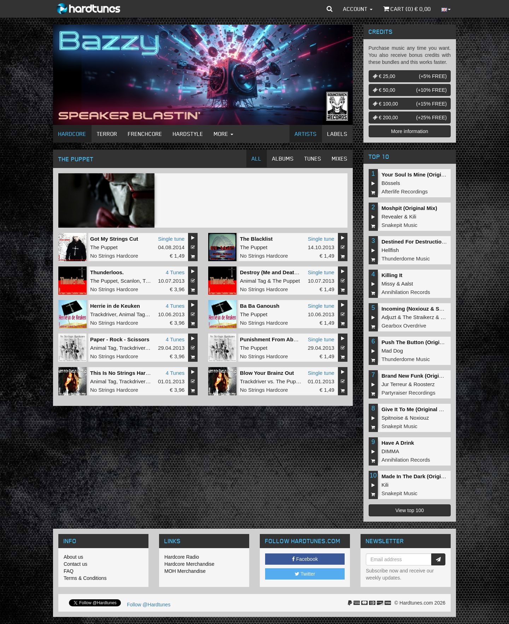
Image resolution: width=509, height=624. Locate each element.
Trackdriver (103, 314)
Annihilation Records (405, 292)
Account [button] (358, 8)
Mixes (339, 158)
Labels (337, 133)
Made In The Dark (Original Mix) (421, 476)
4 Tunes (175, 272)
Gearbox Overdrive (403, 326)
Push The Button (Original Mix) (420, 342)
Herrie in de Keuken (115, 306)
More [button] (223, 133)
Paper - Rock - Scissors (120, 339)
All (257, 158)
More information (409, 131)
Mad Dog (392, 351)
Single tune (171, 239)
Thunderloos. (107, 272)
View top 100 (409, 510)
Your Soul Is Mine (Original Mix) (421, 175)
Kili (412, 217)
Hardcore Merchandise (189, 564)
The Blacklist (256, 239)
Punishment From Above (271, 339)
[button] (329, 9)
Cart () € (407, 8)
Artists (306, 133)
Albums (283, 158)
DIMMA (390, 451)
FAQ (69, 571)
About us (73, 557)
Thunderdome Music (405, 259)
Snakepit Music (399, 225)
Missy (388, 284)
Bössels (390, 183)
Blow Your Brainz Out (267, 373)
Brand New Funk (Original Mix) (419, 376)
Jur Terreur (394, 384)
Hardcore (72, 133)
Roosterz (424, 384)
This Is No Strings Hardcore (125, 373)
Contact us (75, 564)
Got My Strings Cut (114, 239)
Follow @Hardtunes (148, 604)
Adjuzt (388, 317)
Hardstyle (188, 133)
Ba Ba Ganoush (260, 306)
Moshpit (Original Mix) (409, 208)
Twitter (305, 574)
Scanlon (130, 281)
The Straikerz (418, 317)
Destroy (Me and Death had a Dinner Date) (293, 272)
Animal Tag (253, 281)
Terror (107, 133)
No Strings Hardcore (114, 256)
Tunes (312, 158)
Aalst (407, 284)
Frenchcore (145, 133)
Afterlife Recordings (404, 191)
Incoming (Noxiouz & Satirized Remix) (429, 309)
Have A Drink (397, 443)
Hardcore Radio (181, 557)
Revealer (392, 217)
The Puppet (104, 247)
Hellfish (390, 250)
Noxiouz (419, 418)
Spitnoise (392, 418)
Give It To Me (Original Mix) (415, 409)
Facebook (305, 559)
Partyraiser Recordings (408, 393)
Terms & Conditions (85, 578)
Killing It (391, 275)
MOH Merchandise (185, 571)
